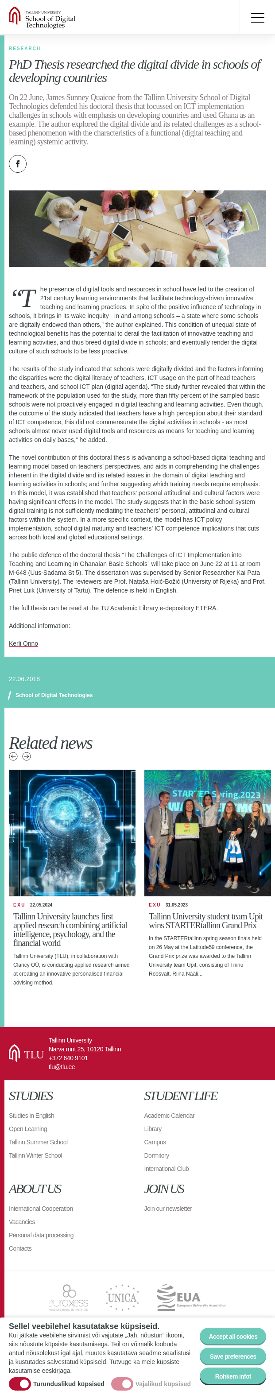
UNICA (122, 1297)
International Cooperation (41, 1208)
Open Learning (28, 1128)
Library (153, 1128)
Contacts (20, 1248)
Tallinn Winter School (35, 1155)
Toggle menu (257, 17)
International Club (166, 1168)
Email (62, 164)
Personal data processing (41, 1235)
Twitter (40, 164)
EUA (191, 1297)
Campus (155, 1142)
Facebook (18, 164)
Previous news (13, 756)
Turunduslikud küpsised (69, 1383)
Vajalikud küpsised (163, 1383)
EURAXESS (68, 1297)
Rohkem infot (233, 1376)
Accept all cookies (233, 1336)
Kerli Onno (23, 643)
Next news (26, 756)
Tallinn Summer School (38, 1142)
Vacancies (22, 1221)
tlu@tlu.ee (62, 1066)
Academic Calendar (169, 1115)
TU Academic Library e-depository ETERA (158, 608)
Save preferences (233, 1356)
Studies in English (31, 1115)
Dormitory (156, 1155)
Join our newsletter (168, 1208)
